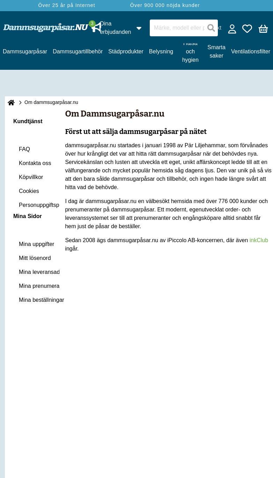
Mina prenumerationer (46, 286)
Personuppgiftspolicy (45, 205)
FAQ (24, 149)
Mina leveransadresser (47, 272)
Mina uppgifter (36, 244)
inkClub (259, 240)
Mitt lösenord (35, 258)
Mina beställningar (41, 300)
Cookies (29, 191)
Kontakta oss (35, 163)
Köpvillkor (31, 177)
